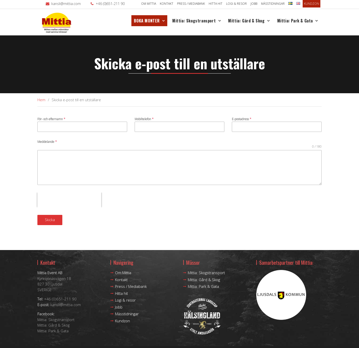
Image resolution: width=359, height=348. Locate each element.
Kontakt (166, 3)
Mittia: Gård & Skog (246, 21)
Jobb (254, 3)
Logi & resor (236, 3)
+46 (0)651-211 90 (110, 3)
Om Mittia (148, 3)
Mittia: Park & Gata (295, 21)
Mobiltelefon (144, 119)
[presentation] (69, 199)
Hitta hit (215, 3)
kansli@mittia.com (66, 3)
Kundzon (311, 3)
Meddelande (47, 142)
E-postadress (241, 119)
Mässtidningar (273, 3)
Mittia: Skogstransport (194, 21)
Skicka (50, 219)
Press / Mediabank (191, 3)
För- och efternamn (51, 119)
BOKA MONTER (147, 21)
